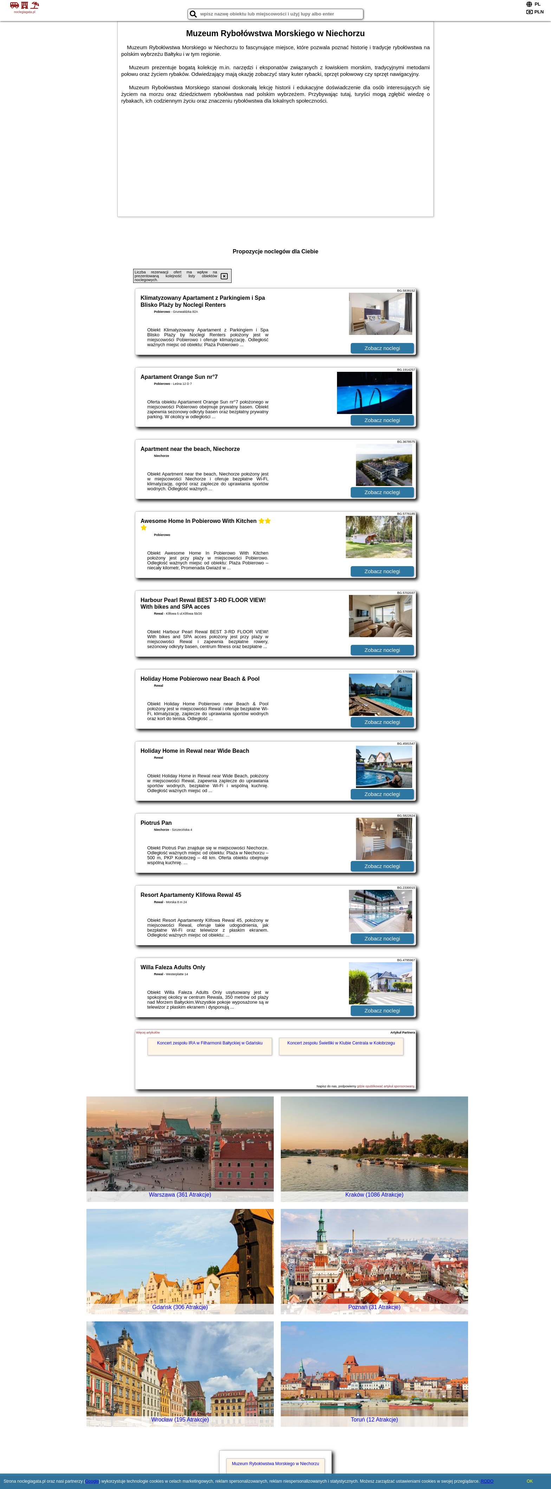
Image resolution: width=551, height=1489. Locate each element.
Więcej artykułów (148, 1032)
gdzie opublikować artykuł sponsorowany (385, 1086)
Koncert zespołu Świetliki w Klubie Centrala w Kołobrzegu (341, 1043)
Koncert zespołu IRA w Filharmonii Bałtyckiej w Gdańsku (209, 1043)
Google (92, 1481)
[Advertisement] (275, 157)
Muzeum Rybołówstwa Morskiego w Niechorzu (275, 1463)
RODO (487, 1481)
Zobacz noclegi (382, 348)
